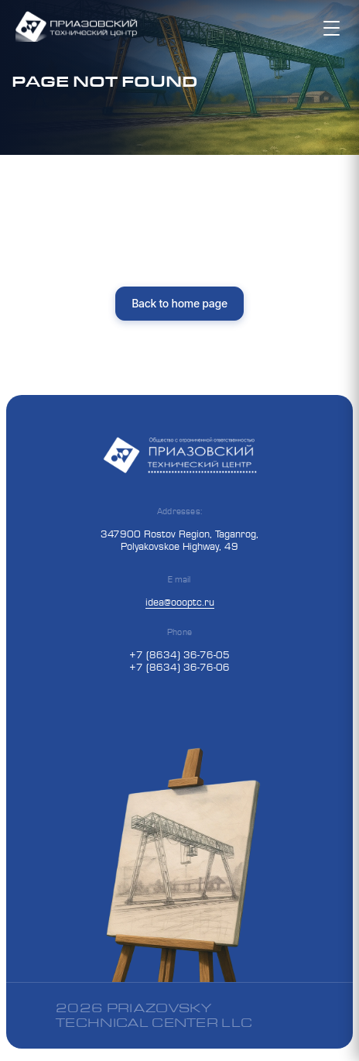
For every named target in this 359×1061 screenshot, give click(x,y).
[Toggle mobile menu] (333, 28)
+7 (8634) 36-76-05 (179, 654)
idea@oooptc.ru (179, 602)
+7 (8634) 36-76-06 (179, 667)
